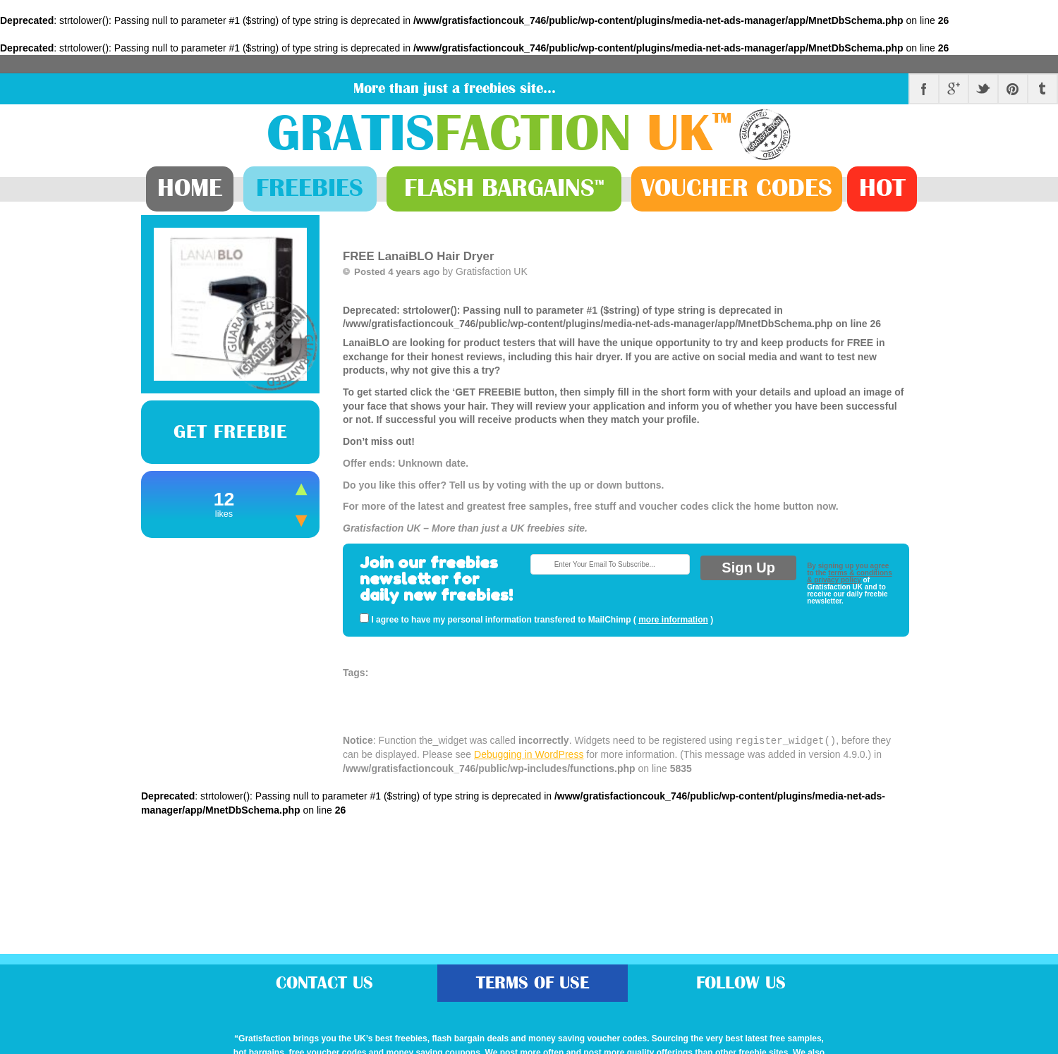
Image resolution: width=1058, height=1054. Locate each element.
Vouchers (736, 188)
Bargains (504, 188)
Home (189, 188)
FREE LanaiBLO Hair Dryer (418, 256)
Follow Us (741, 983)
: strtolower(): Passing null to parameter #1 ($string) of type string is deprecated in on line (626, 420)
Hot (882, 188)
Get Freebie (230, 432)
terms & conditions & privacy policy (849, 576)
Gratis (502, 134)
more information (673, 620)
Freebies (309, 188)
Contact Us (324, 983)
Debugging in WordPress (528, 754)
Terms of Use (532, 983)
